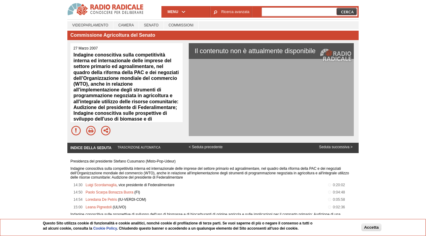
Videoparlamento (90, 25)
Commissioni (181, 25)
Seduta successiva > (336, 147)
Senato (151, 25)
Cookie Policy (105, 228)
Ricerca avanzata (235, 12)
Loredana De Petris (101, 199)
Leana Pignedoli (99, 207)
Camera (126, 25)
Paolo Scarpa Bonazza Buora (109, 192)
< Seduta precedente (206, 147)
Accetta (371, 227)
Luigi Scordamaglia (101, 185)
